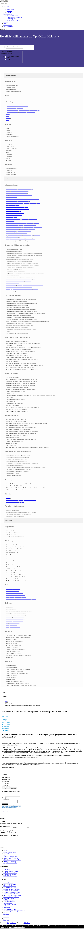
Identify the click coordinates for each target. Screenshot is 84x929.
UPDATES (6, 870)
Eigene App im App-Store (10, 859)
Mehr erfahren (20, 928)
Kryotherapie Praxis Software (11, 892)
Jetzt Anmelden (7, 25)
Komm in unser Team (9, 852)
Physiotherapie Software (10, 899)
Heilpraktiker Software (9, 888)
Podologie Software (9, 900)
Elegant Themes (11, 923)
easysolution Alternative (10, 863)
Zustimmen (12, 928)
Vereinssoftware (7, 903)
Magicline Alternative (9, 862)
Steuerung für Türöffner (13, 20)
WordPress (27, 923)
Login (5, 23)
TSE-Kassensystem (12, 15)
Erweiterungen (7, 14)
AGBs (5, 913)
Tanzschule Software (9, 902)
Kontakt (5, 22)
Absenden (13, 788)
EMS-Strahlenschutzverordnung (12, 860)
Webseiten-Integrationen (10, 857)
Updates (9, 12)
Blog (4, 855)
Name (3, 797)
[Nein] (25, 928)
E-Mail (3, 799)
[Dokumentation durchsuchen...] (14, 46)
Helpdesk (9, 11)
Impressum (6, 908)
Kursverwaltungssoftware (10, 894)
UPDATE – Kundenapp (10, 876)
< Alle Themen (6, 692)
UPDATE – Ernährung (9, 875)
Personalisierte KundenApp (14, 17)
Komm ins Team (11, 9)
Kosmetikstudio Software (10, 891)
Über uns (9, 7)
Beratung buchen (8, 26)
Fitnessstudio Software (9, 886)
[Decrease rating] (3, 787)
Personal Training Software (11, 897)
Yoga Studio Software (9, 905)
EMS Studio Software (9, 885)
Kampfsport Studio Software (11, 889)
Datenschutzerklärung (9, 909)
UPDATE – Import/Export (10, 872)
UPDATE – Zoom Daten (10, 873)
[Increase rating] (8, 787)
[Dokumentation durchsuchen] (4, 47)
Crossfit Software (8, 883)
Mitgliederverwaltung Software (12, 896)
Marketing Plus (11, 18)
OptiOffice (6, 6)
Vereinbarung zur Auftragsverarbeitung (14, 911)
